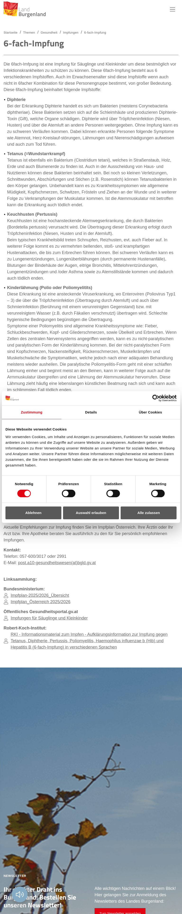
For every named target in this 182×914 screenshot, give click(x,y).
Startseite (11, 32)
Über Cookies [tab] (150, 412)
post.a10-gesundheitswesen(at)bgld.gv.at (57, 562)
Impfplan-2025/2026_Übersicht (40, 595)
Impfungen (70, 32)
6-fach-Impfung (95, 32)
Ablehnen (33, 513)
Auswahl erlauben (91, 513)
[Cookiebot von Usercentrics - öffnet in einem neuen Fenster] (156, 398)
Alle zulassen (148, 513)
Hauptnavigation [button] (172, 9)
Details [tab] (91, 412)
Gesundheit (49, 32)
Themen (29, 32)
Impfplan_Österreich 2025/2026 (40, 601)
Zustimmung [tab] (31, 412)
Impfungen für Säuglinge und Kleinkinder (49, 618)
